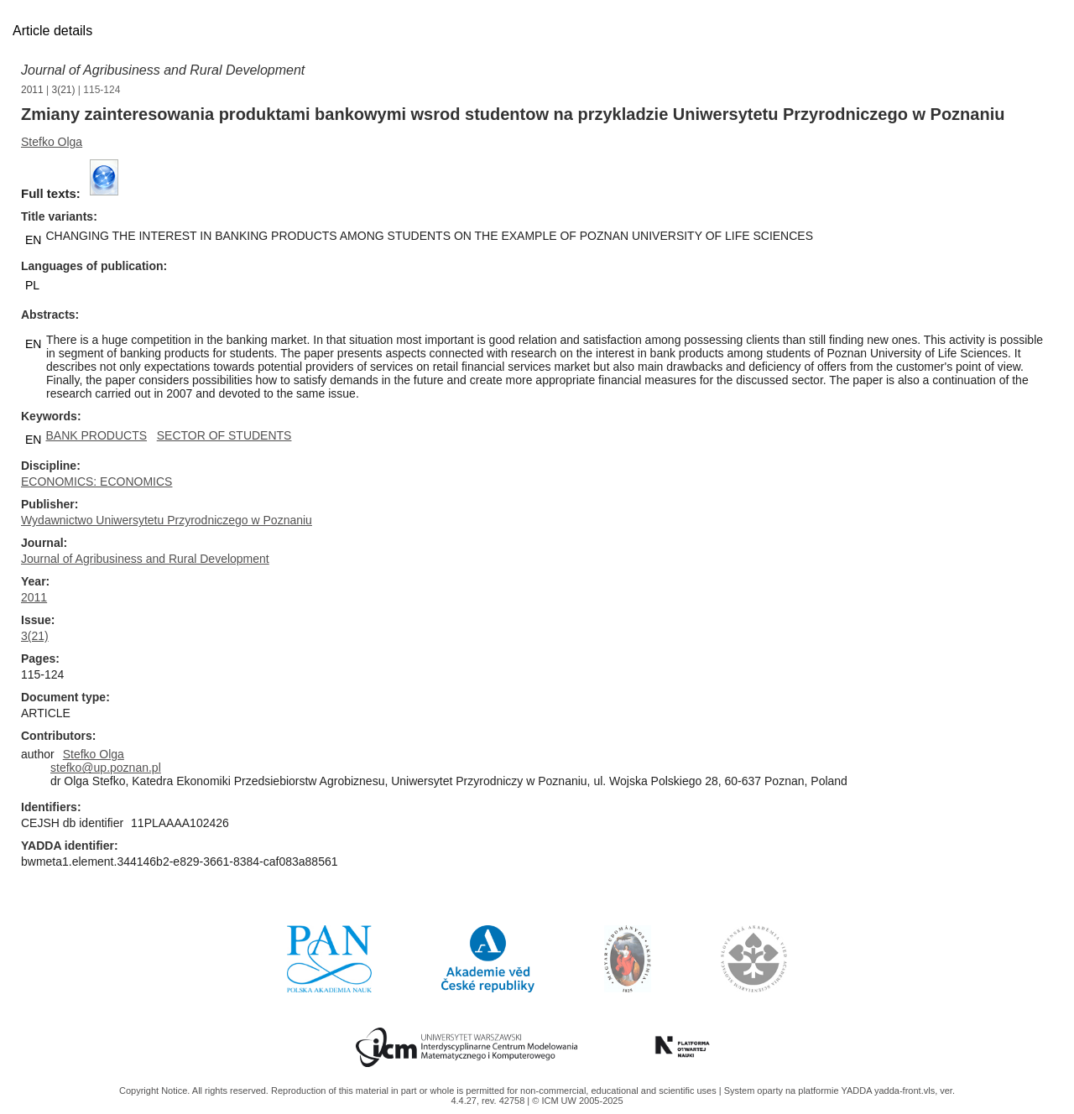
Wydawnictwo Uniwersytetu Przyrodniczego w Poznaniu (166, 520)
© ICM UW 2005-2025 (577, 1101)
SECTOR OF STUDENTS (224, 435)
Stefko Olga (51, 141)
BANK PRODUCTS (96, 435)
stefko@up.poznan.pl (105, 767)
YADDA (857, 1090)
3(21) (64, 90)
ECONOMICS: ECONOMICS (96, 481)
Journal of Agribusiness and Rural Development (163, 70)
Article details (52, 30)
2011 (32, 90)
